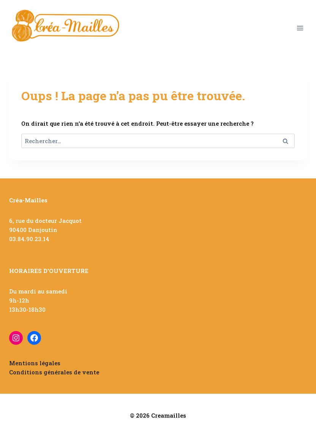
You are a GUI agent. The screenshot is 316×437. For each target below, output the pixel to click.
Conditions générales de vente (54, 372)
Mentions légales (34, 363)
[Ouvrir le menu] (300, 28)
